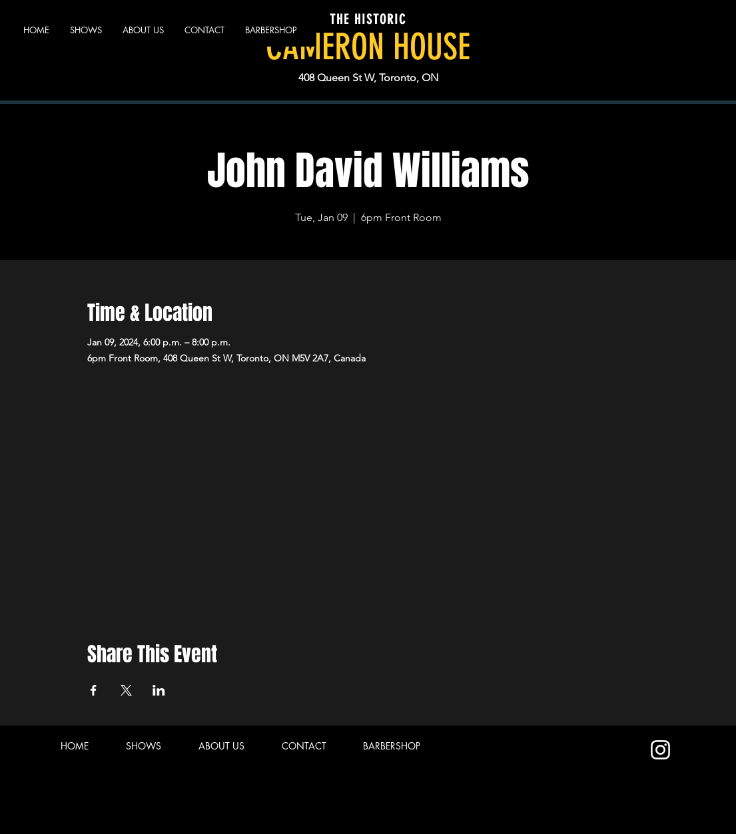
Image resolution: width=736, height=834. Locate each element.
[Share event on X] (126, 690)
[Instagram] (660, 750)
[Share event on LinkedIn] (159, 690)
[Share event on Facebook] (93, 690)
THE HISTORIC (368, 19)
